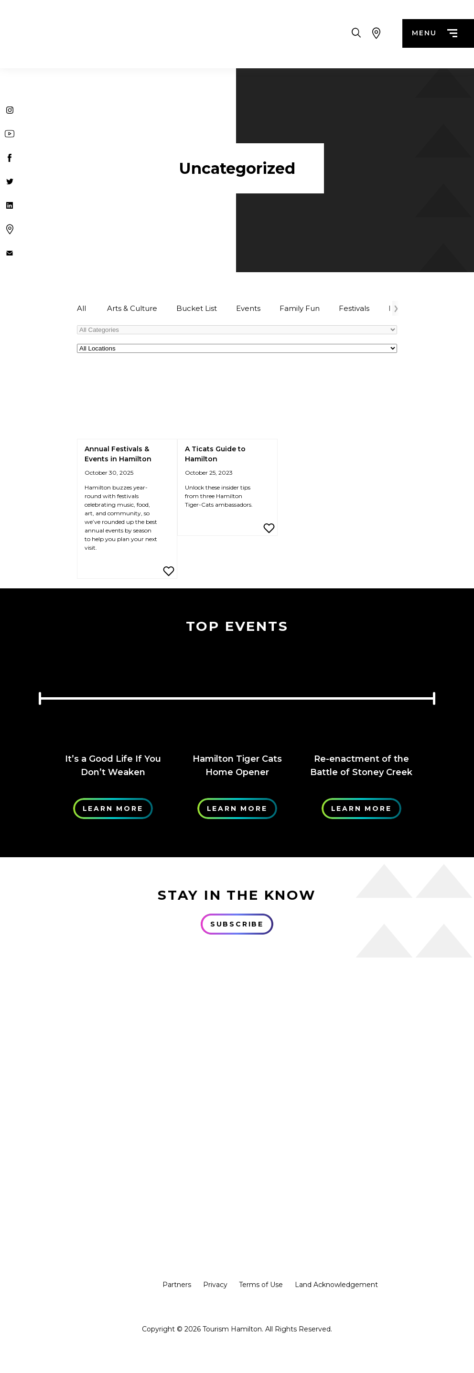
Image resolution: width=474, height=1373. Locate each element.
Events (248, 308)
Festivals (354, 308)
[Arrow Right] (395, 308)
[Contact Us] (9, 253)
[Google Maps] (9, 229)
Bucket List (196, 308)
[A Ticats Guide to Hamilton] (227, 403)
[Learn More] (113, 694)
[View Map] (376, 33)
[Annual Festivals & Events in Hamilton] (127, 403)
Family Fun (300, 308)
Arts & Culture (132, 308)
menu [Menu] (434, 33)
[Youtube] (9, 134)
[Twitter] (9, 181)
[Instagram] (9, 110)
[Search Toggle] (356, 33)
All (81, 308)
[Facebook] (9, 158)
